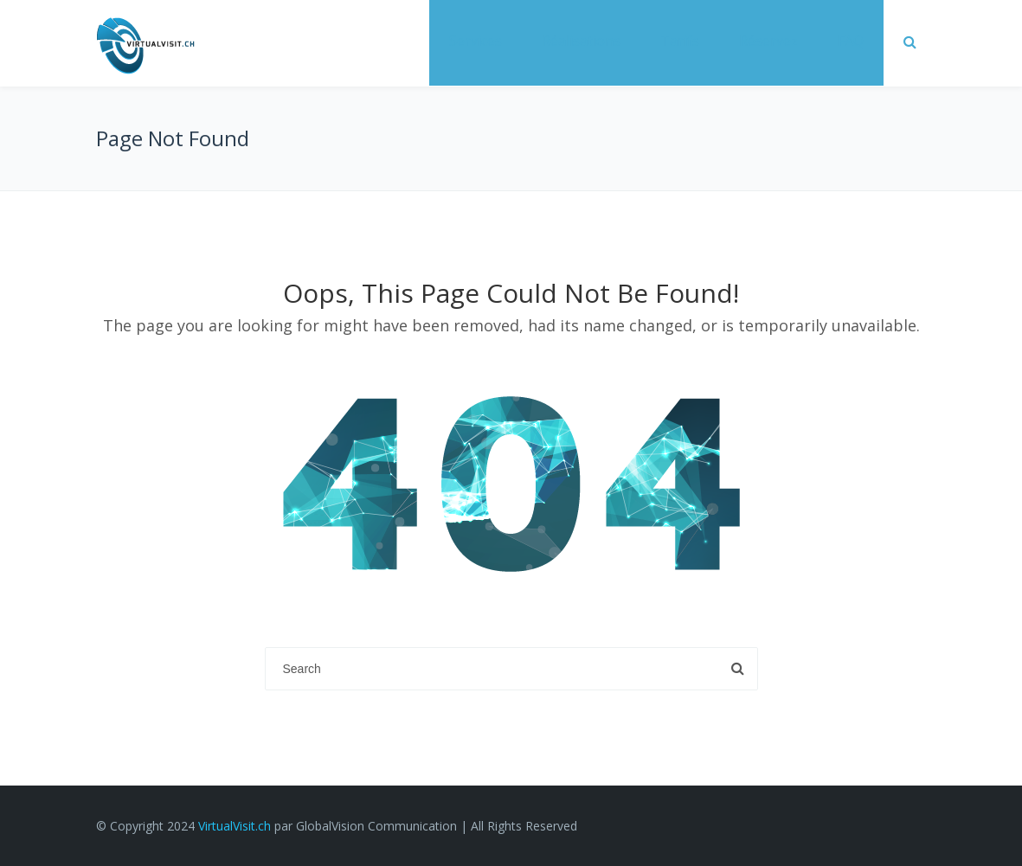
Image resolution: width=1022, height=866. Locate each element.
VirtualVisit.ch (234, 826)
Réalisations (581, 40)
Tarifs (679, 40)
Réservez (768, 40)
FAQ (851, 40)
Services (475, 40)
